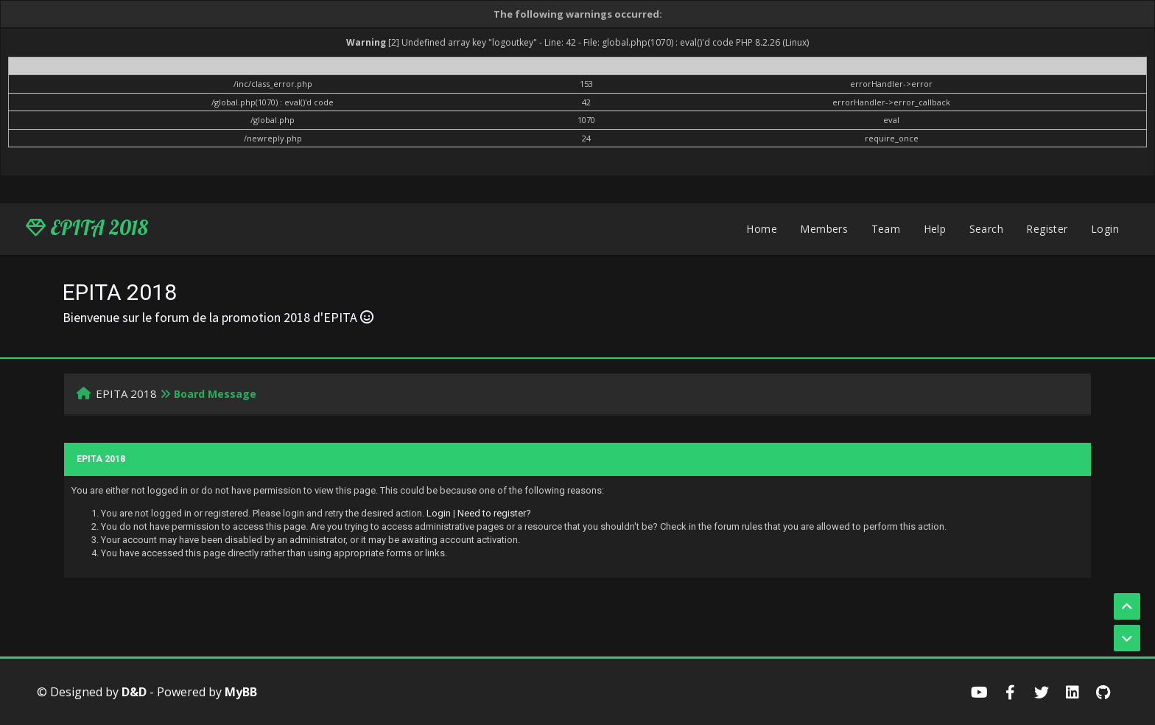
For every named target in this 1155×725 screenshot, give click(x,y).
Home (761, 229)
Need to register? (494, 513)
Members (824, 229)
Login (1105, 229)
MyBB (241, 692)
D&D (134, 692)
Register (1046, 229)
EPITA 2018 (87, 227)
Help (935, 229)
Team (886, 229)
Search (986, 229)
